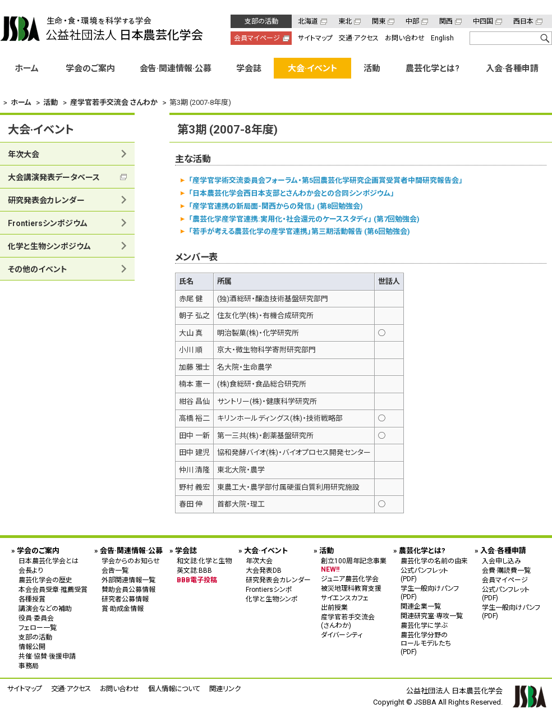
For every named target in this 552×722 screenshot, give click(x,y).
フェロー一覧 (38, 628)
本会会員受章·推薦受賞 (53, 590)
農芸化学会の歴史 (45, 580)
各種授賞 (32, 599)
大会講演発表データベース (54, 177)
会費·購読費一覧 (506, 570)
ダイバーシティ (341, 635)
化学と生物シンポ (272, 599)
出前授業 (334, 607)
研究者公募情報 (125, 599)
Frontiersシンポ (269, 590)
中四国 (483, 21)
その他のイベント (37, 269)
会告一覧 (115, 570)
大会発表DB (264, 570)
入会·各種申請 (512, 68)
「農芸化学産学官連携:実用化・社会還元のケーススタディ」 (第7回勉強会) (304, 218)
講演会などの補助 (45, 609)
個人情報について (174, 688)
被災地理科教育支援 (351, 588)
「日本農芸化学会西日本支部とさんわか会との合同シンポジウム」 (291, 193)
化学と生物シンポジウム (49, 246)
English (442, 38)
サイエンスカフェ (345, 598)
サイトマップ (315, 38)
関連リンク (225, 688)
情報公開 (32, 647)
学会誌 (248, 68)
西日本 (523, 21)
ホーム (27, 68)
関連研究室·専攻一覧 (432, 616)
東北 (345, 21)
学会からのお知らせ (131, 561)
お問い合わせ (405, 38)
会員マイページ (257, 38)
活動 (372, 68)
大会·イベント (313, 68)
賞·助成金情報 (123, 609)
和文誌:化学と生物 (204, 561)
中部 (412, 21)
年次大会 (23, 154)
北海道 (308, 21)
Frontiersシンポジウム (48, 223)
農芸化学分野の (434, 643)
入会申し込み (501, 561)
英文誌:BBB (194, 570)
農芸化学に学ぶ (424, 625)
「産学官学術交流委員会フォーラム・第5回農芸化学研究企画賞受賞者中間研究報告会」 (325, 180)
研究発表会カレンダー (46, 200)
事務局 (29, 666)
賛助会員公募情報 (128, 590)
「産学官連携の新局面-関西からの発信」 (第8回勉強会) (275, 205)
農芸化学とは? (432, 68)
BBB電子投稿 (197, 580)
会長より (31, 570)
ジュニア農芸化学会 (350, 579)
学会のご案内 (90, 68)
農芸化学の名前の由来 (434, 561)
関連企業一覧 (421, 606)
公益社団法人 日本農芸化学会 (101, 28)
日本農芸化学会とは (49, 561)
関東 (378, 21)
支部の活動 (261, 21)
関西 (446, 21)
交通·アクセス (359, 38)
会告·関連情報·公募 (175, 68)
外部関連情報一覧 (128, 580)
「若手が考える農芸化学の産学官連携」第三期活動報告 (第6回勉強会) (299, 231)
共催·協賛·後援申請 (47, 656)
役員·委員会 (36, 618)
